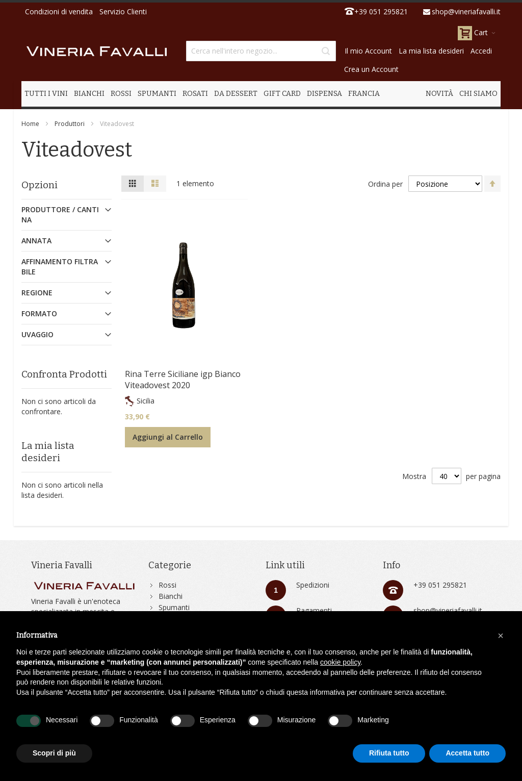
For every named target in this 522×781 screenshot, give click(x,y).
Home (30, 123)
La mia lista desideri (431, 51)
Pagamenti (314, 610)
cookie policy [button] (340, 662)
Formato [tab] (39, 313)
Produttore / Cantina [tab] (60, 214)
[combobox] (260, 51)
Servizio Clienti (123, 11)
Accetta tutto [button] (467, 753)
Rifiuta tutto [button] (389, 753)
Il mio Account (368, 51)
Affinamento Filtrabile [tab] (59, 266)
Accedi (481, 51)
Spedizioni (312, 585)
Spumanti (174, 607)
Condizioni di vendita (59, 11)
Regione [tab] (37, 292)
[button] (500, 635)
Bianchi (170, 596)
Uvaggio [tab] (37, 334)
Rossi (167, 585)
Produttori (70, 123)
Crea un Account (371, 69)
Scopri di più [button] (54, 753)
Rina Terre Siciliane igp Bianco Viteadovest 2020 (183, 379)
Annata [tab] (36, 240)
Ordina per (385, 184)
